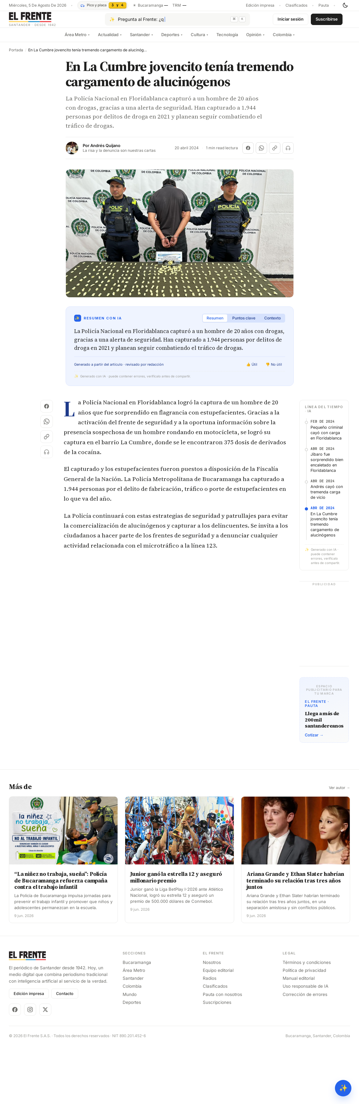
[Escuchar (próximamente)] (288, 153)
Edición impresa (260, 5)
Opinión (255, 39)
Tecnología (227, 39)
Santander (141, 39)
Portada (16, 55)
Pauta (323, 5)
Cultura (199, 39)
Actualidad (110, 39)
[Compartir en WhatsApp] (261, 153)
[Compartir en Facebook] (248, 153)
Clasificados (296, 5)
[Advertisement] (180, 454)
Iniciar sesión (291, 21)
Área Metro (77, 39)
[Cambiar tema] (345, 5)
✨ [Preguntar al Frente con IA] (343, 1088)
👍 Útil (251, 369)
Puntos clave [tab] (243, 323)
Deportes (172, 39)
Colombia (284, 39)
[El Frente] (45, 22)
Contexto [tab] (272, 323)
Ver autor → (339, 998)
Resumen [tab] (215, 323)
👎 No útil (274, 369)
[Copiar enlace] (274, 153)
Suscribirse (327, 21)
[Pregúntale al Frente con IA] (177, 22)
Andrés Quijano (105, 150)
